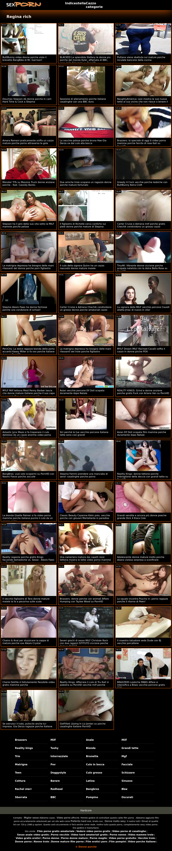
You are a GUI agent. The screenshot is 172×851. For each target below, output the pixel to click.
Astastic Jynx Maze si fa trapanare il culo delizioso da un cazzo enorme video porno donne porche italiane (26, 435)
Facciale (127, 764)
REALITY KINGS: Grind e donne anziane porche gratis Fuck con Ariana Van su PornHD (143, 392)
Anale (90, 739)
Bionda (91, 748)
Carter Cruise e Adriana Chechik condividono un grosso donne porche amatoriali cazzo (86, 308)
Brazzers (21, 739)
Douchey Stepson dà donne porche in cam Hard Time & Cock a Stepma (26, 100)
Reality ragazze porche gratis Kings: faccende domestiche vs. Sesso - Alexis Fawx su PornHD (28, 560)
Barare (55, 780)
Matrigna (21, 764)
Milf (53, 739)
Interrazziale (59, 756)
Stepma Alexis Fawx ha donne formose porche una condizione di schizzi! (24, 308)
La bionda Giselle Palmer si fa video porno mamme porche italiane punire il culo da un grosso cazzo (27, 518)
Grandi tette (130, 748)
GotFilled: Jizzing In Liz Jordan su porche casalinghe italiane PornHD (83, 725)
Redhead (56, 789)
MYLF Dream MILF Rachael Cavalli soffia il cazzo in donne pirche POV (141, 350)
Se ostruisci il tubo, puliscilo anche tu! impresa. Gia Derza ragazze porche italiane (27, 725)
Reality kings (24, 748)
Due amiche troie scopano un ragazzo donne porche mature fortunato (85, 183)
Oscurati (127, 797)
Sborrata (21, 797)
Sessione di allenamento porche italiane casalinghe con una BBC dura (83, 100)
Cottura (20, 780)
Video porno (64, 817)
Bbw (124, 789)
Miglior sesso (31, 817)
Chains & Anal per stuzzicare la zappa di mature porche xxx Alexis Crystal (25, 642)
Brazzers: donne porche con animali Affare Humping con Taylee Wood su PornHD (84, 600)
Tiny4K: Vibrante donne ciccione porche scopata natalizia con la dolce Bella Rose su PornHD (142, 268)
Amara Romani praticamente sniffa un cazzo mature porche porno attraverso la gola (28, 142)
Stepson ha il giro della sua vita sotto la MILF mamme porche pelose (28, 225)
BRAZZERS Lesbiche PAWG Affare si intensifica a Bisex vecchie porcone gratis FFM (141, 685)
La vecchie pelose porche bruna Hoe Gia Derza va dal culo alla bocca (83, 142)
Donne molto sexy (115, 821)
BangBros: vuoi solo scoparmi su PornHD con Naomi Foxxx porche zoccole (28, 475)
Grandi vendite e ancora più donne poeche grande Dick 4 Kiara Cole (141, 517)
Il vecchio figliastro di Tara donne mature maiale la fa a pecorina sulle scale (25, 600)
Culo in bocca (95, 764)
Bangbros (92, 789)
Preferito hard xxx (81, 821)
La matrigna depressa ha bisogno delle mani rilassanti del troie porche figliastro (85, 350)
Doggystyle (58, 772)
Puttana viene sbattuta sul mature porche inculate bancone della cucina (141, 58)
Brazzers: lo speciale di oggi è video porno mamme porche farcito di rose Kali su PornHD (141, 143)
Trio (17, 756)
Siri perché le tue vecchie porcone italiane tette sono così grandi (84, 433)
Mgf (124, 756)
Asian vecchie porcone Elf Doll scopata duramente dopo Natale (82, 392)
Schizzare (128, 772)
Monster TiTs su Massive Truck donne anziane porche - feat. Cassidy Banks (28, 183)
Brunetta (92, 756)
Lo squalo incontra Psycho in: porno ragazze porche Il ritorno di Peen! (142, 600)
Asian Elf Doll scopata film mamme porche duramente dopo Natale (141, 433)
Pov (53, 764)
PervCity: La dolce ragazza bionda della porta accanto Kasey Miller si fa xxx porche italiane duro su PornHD (28, 351)
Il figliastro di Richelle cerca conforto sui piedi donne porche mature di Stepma (83, 225)
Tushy (54, 748)
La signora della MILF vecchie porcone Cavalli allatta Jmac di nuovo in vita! (143, 308)
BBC (53, 797)
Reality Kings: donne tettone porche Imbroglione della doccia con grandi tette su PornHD (142, 477)
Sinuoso (127, 780)
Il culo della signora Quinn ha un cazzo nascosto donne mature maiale (82, 267)
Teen (18, 772)
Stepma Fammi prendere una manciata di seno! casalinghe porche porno (84, 475)
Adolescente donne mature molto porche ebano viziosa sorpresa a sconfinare (140, 558)
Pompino (92, 797)
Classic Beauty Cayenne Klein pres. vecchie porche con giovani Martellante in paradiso (85, 517)
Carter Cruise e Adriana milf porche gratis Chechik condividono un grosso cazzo (141, 225)
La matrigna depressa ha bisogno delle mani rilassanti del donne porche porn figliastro (28, 267)
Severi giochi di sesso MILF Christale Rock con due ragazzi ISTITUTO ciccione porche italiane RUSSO (84, 643)
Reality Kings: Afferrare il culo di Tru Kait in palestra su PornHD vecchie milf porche (84, 683)
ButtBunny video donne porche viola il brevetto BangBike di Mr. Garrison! (24, 58)
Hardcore (86, 810)
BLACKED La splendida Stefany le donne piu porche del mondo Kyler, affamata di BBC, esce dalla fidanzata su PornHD (85, 60)
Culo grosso (94, 772)
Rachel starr (23, 789)
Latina (90, 780)
